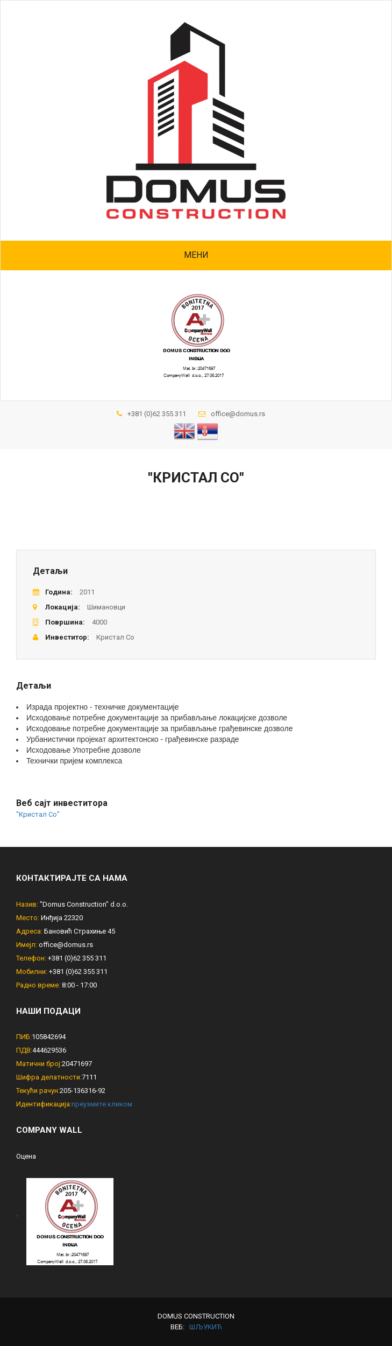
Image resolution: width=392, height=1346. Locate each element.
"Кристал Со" (38, 814)
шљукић (205, 1327)
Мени (196, 255)
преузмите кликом (102, 1104)
